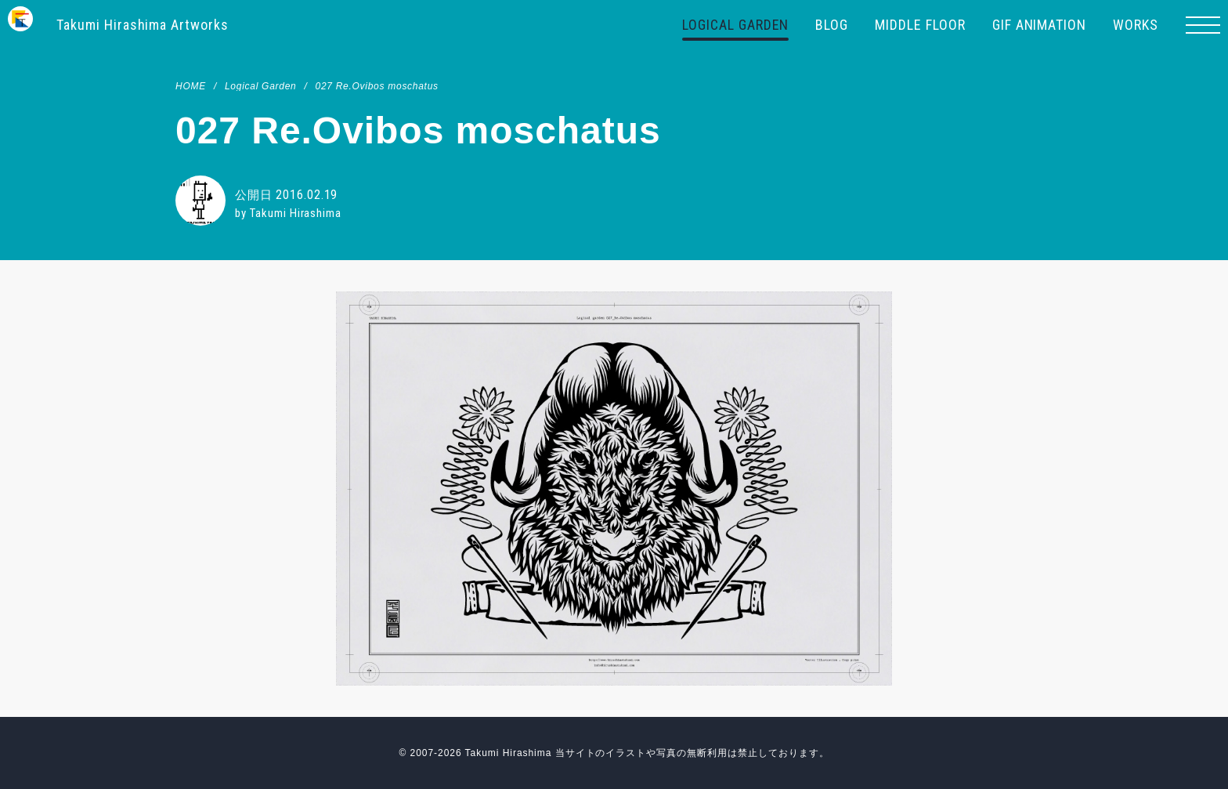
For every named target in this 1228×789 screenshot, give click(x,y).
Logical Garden (260, 86)
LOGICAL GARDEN (735, 24)
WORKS (1135, 24)
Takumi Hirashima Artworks (142, 24)
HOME (190, 86)
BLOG (831, 24)
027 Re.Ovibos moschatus (376, 86)
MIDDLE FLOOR (920, 24)
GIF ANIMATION (1039, 24)
